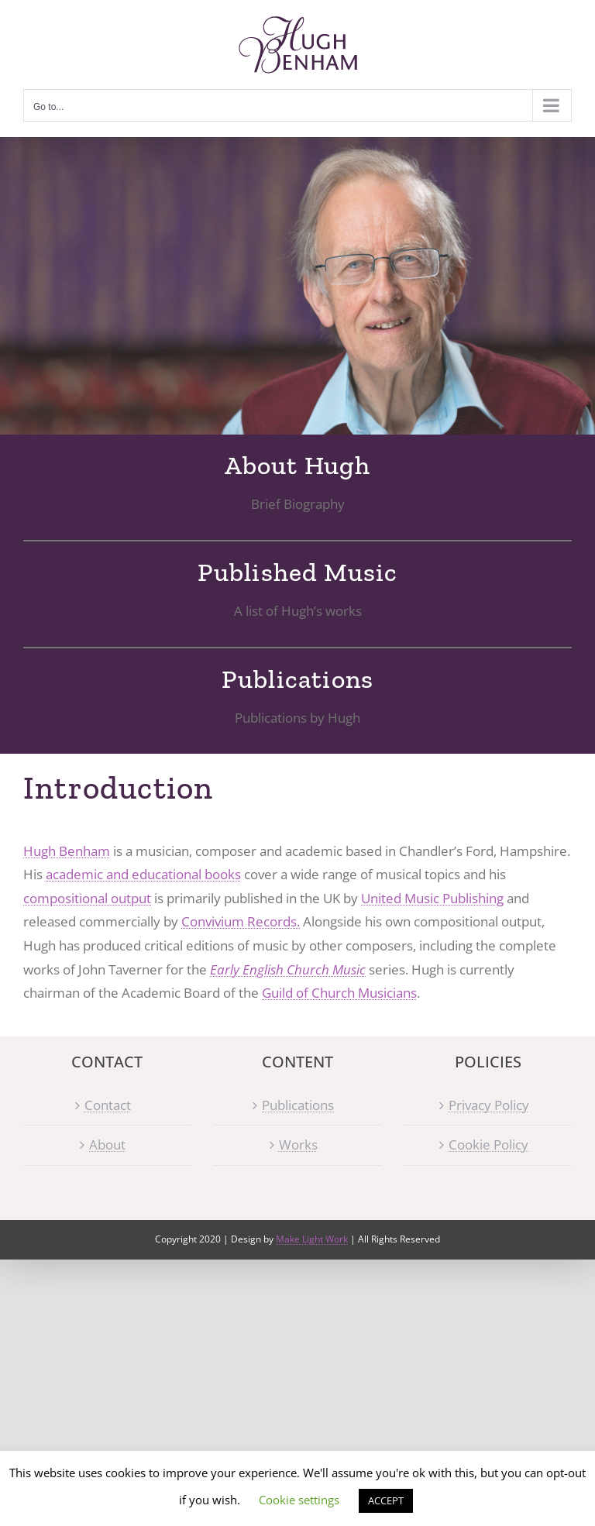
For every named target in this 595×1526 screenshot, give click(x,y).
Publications (298, 1105)
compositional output (87, 898)
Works (298, 1144)
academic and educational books (143, 874)
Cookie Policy (488, 1144)
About (107, 1144)
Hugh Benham (66, 851)
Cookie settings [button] (299, 1499)
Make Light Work (312, 1239)
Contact (107, 1105)
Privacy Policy (489, 1105)
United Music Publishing (432, 898)
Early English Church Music (288, 969)
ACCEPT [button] (386, 1500)
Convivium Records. (240, 921)
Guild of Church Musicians (339, 993)
